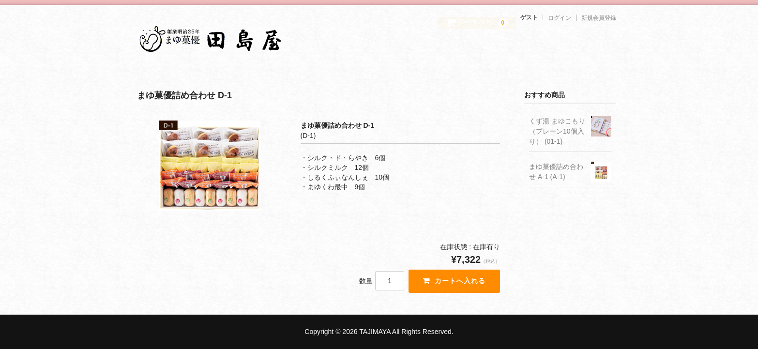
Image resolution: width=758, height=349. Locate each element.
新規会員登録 (598, 18)
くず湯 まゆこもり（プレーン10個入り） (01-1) (557, 131)
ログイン (559, 18)
